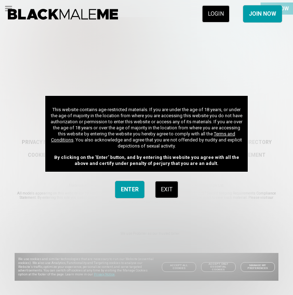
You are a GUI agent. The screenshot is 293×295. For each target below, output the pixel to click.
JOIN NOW (262, 13)
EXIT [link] (167, 189)
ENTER (130, 189)
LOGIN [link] (216, 13)
